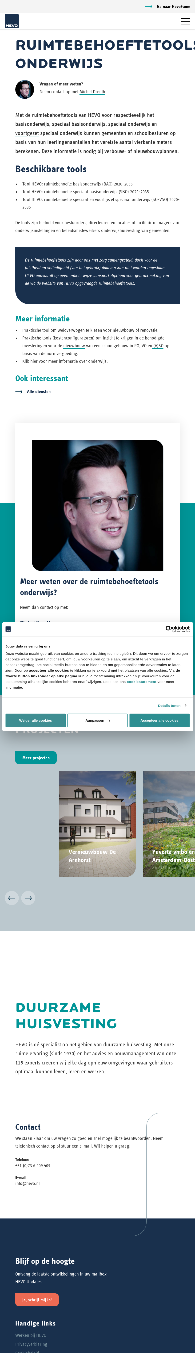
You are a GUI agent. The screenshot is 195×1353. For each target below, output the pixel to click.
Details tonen (169, 705)
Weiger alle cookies (35, 720)
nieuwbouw (74, 345)
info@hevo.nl (27, 1183)
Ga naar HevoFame (173, 6)
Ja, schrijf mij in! (37, 1300)
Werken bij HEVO (30, 1335)
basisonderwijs (32, 124)
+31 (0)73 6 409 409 (32, 1165)
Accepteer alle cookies (159, 720)
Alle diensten (39, 391)
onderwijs (97, 361)
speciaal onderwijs (129, 124)
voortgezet (27, 133)
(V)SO (157, 345)
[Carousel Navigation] (97, 899)
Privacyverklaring (31, 1344)
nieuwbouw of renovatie (135, 330)
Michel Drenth (92, 91)
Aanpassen (97, 720)
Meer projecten (36, 757)
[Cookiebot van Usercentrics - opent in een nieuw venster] (169, 628)
